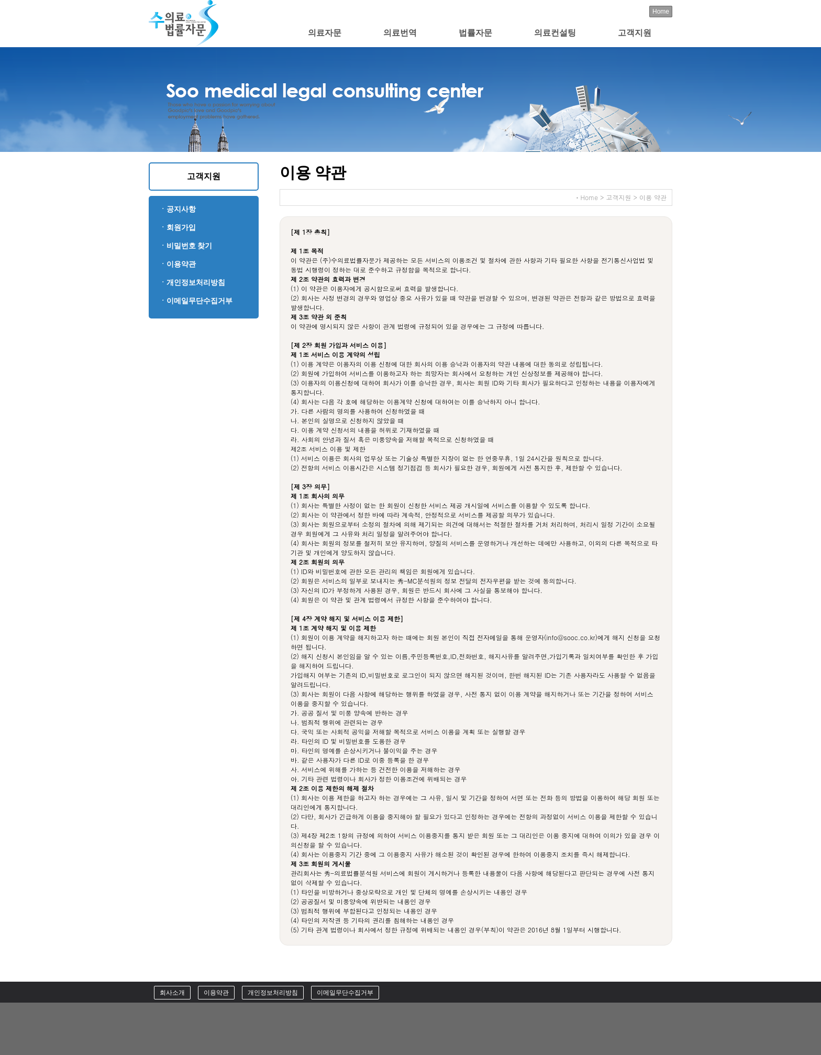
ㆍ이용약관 (177, 263)
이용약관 (216, 992)
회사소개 (172, 992)
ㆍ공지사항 (177, 208)
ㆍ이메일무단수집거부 (195, 300)
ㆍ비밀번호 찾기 (185, 245)
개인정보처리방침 (273, 992)
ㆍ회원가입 (177, 227)
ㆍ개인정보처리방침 (192, 282)
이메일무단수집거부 (345, 992)
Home (660, 11)
